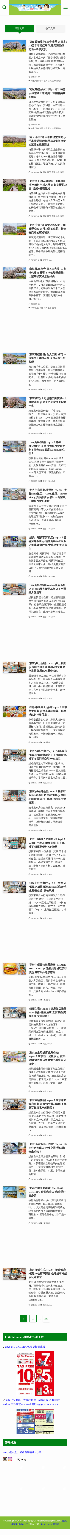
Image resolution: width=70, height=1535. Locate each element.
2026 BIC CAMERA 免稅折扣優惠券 (25, 1346)
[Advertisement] (35, 331)
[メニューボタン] (65, 7)
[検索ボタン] (4, 7)
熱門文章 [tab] (50, 28)
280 (46, 1318)
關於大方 (23, 1530)
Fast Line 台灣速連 (50, 1530)
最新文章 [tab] (19, 28)
